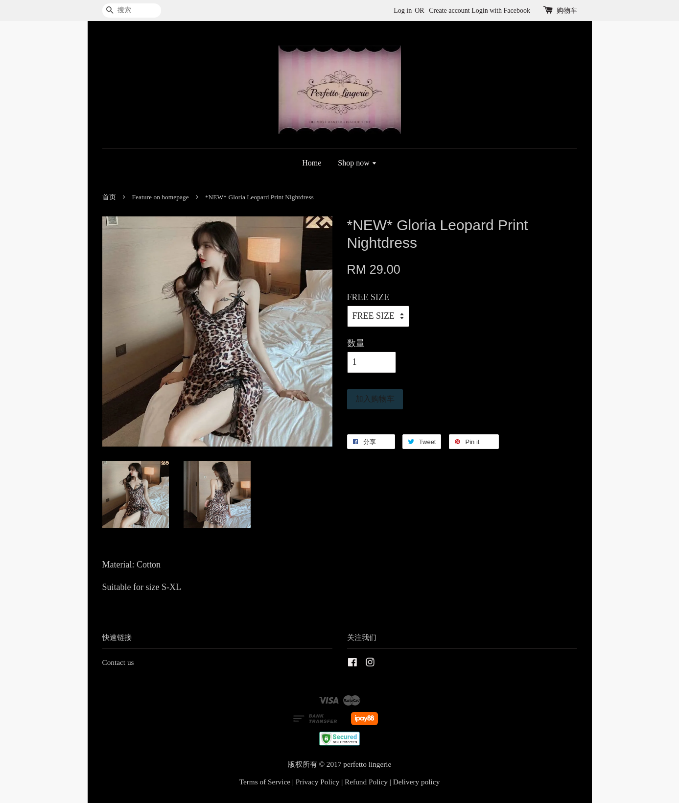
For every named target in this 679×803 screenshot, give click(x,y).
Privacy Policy (318, 782)
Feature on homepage (160, 197)
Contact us (118, 662)
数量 (356, 343)
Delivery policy (416, 782)
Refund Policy (366, 782)
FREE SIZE (368, 297)
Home (311, 163)
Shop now (357, 163)
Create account (449, 10)
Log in (403, 10)
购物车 (567, 10)
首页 (109, 197)
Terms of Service (264, 782)
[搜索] (131, 10)
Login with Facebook (500, 10)
